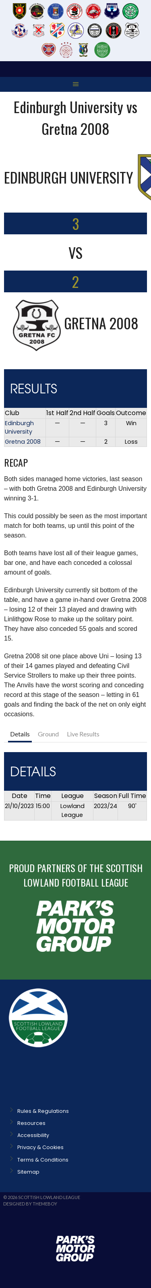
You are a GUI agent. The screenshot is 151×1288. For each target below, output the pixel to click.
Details (20, 734)
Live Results (83, 734)
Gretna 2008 (23, 442)
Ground (48, 734)
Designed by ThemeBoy (30, 1203)
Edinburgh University (19, 427)
